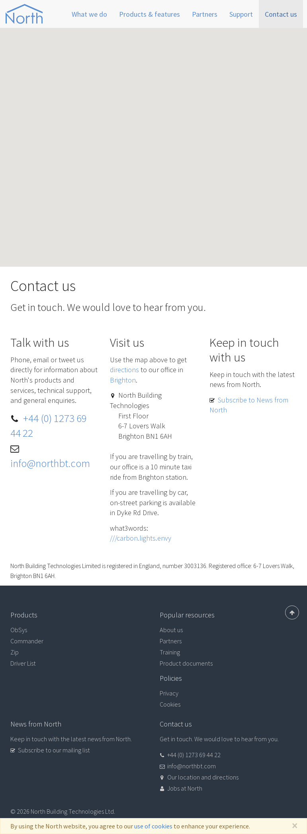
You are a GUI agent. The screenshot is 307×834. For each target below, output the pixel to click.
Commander (26, 641)
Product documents (186, 663)
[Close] (294, 825)
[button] (154, 140)
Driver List (23, 663)
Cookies (170, 704)
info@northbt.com (50, 463)
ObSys (18, 630)
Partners (204, 14)
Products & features (149, 14)
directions (124, 369)
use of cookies (153, 826)
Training (170, 652)
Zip (14, 652)
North (24, 14)
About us (171, 630)
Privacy (169, 693)
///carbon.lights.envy (140, 538)
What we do (89, 14)
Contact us (281, 14)
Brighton (123, 380)
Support (241, 14)
